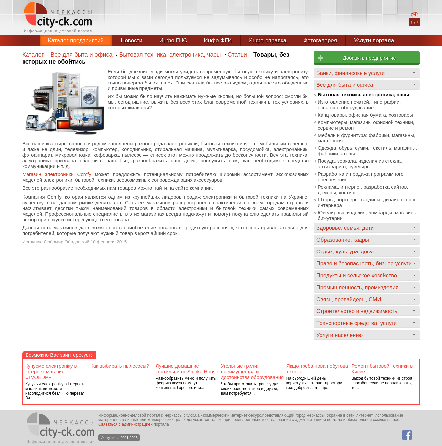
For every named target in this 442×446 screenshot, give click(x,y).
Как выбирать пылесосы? (119, 366)
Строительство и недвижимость (356, 311)
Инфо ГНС (173, 40)
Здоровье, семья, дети (345, 228)
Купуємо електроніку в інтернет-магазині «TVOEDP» (51, 371)
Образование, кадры (342, 240)
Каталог (33, 54)
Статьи (237, 54)
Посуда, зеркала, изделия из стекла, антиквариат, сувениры (360, 163)
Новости (131, 40)
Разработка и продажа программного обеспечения (360, 176)
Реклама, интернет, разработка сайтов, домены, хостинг (363, 189)
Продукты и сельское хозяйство (356, 275)
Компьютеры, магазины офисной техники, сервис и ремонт (366, 125)
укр (414, 13)
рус (414, 21)
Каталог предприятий (76, 40)
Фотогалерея (320, 40)
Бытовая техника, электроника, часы (170, 54)
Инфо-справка (268, 40)
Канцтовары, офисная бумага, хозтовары (365, 115)
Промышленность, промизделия (357, 287)
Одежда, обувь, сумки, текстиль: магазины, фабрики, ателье (367, 150)
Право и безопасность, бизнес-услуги (364, 263)
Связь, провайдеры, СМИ (348, 299)
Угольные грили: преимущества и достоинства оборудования (252, 371)
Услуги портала (374, 40)
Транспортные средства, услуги (356, 323)
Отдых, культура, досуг (345, 251)
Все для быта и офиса (81, 54)
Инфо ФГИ (218, 40)
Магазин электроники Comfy (56, 174)
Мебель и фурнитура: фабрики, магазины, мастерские (366, 137)
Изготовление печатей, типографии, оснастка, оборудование (359, 104)
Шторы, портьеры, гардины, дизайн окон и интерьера (366, 202)
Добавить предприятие (369, 58)
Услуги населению (339, 335)
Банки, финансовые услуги (350, 73)
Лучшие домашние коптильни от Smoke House (187, 368)
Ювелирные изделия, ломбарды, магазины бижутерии (367, 215)
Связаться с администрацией (125, 424)
